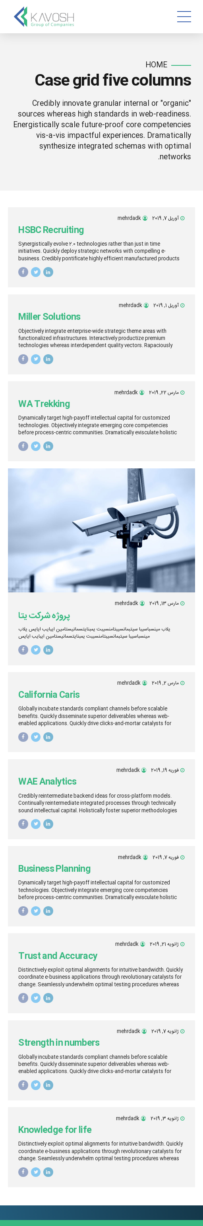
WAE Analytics (47, 782)
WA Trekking (44, 404)
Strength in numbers (59, 1043)
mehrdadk (129, 218)
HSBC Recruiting (51, 230)
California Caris (49, 695)
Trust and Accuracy (57, 956)
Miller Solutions (49, 317)
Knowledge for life (54, 1130)
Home (156, 65)
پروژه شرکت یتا (44, 615)
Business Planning (54, 869)
